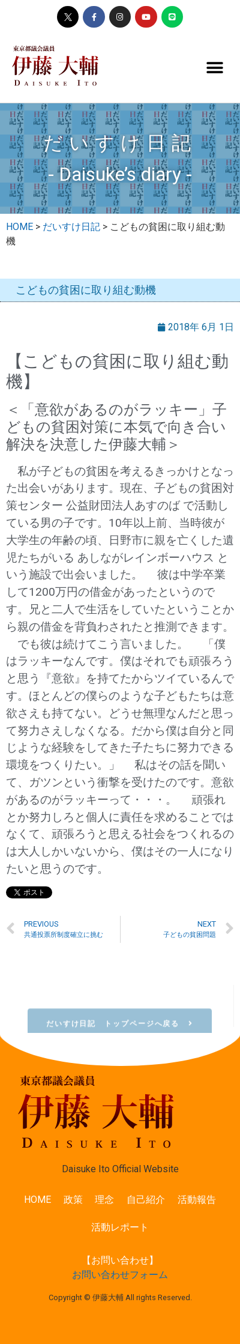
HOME (37, 1199)
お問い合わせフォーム (120, 1274)
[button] (214, 68)
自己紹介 (146, 1199)
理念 (104, 1199)
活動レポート (120, 1227)
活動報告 (197, 1199)
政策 (73, 1199)
